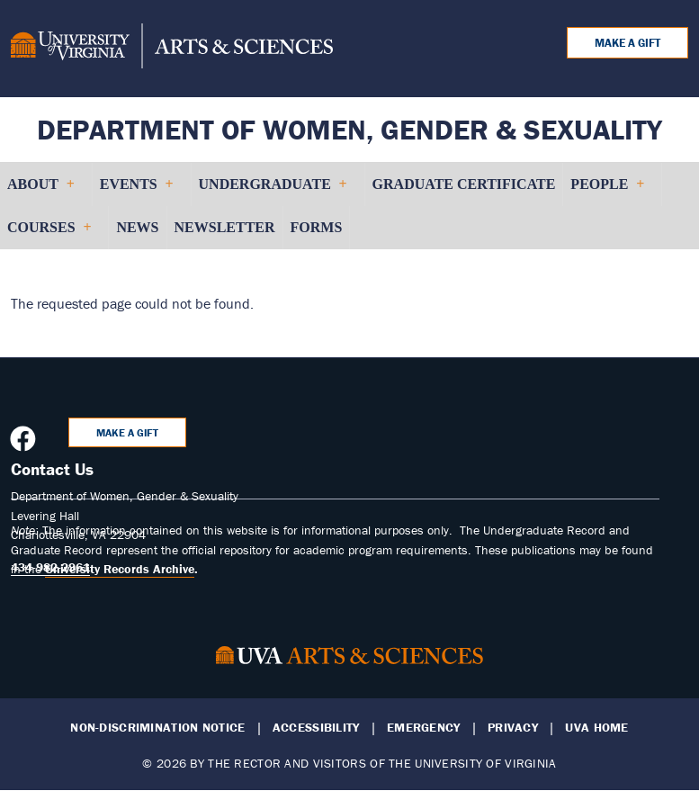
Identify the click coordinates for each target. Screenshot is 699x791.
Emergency (424, 727)
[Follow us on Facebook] (25, 444)
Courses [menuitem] (48, 234)
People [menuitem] (606, 191)
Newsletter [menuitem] (225, 227)
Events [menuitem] (136, 191)
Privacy (513, 727)
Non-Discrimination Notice (157, 727)
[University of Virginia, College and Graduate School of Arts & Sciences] (172, 48)
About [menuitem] (40, 191)
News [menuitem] (137, 227)
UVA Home (596, 727)
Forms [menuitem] (317, 227)
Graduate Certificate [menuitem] (464, 184)
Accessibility (316, 727)
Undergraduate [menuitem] (273, 191)
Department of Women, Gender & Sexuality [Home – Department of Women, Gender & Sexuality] (349, 129)
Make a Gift (627, 42)
